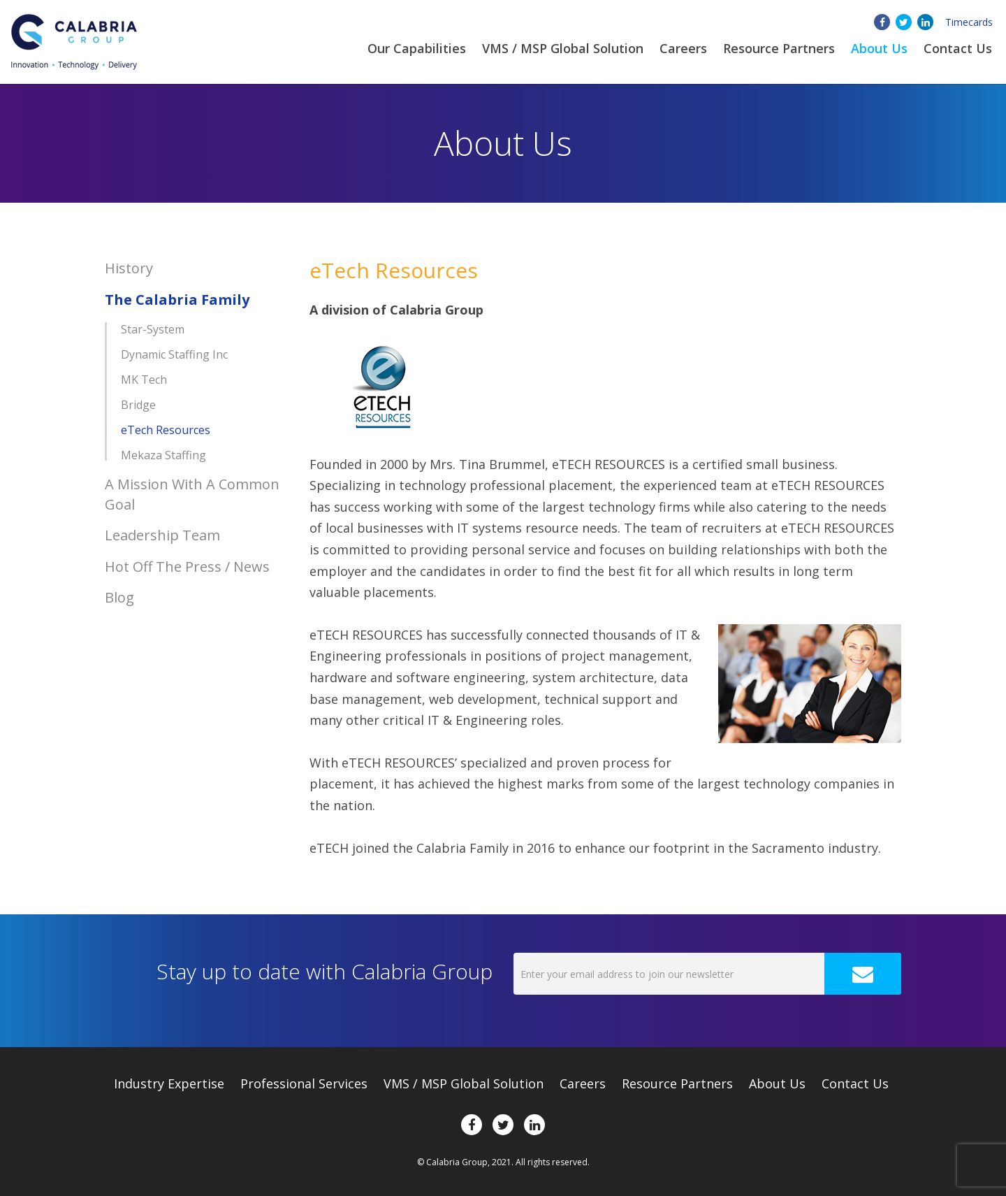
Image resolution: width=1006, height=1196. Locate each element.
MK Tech (144, 379)
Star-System (152, 329)
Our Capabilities (416, 48)
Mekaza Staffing (163, 455)
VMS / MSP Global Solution (562, 48)
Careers (683, 48)
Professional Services (303, 1083)
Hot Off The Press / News (187, 566)
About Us (777, 1083)
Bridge (138, 404)
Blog (119, 597)
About (879, 48)
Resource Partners (779, 48)
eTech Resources (165, 430)
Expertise (169, 1083)
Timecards (969, 22)
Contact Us (958, 48)
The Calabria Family (177, 299)
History (129, 268)
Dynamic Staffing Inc (174, 354)
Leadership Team (162, 535)
